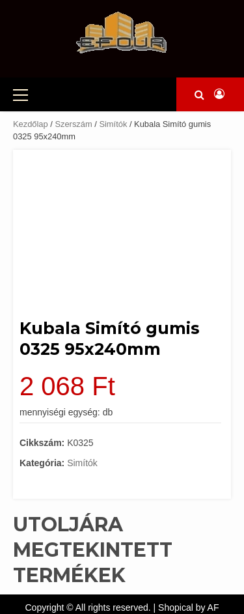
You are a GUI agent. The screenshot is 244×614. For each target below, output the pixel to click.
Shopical (175, 607)
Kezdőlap (30, 124)
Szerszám (73, 124)
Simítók (113, 124)
